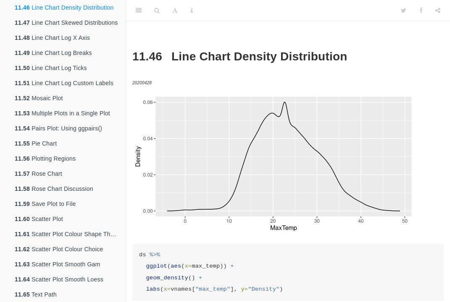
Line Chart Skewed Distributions (66, 22)
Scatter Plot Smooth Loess (59, 279)
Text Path (36, 294)
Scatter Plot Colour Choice (59, 249)
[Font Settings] (175, 10)
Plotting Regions (45, 158)
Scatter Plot (39, 219)
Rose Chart (38, 173)
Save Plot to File (45, 203)
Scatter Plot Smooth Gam (57, 264)
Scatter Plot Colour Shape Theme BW (70, 234)
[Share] (438, 10)
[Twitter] (404, 10)
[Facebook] (421, 10)
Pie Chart (36, 143)
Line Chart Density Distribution (64, 7)
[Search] (157, 10)
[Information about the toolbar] (191, 10)
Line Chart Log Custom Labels (64, 83)
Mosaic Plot (39, 98)
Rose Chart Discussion (54, 188)
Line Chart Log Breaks (53, 52)
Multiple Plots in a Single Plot (62, 113)
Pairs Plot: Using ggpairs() (58, 128)
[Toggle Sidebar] (138, 10)
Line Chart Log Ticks (51, 68)
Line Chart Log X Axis (52, 37)
